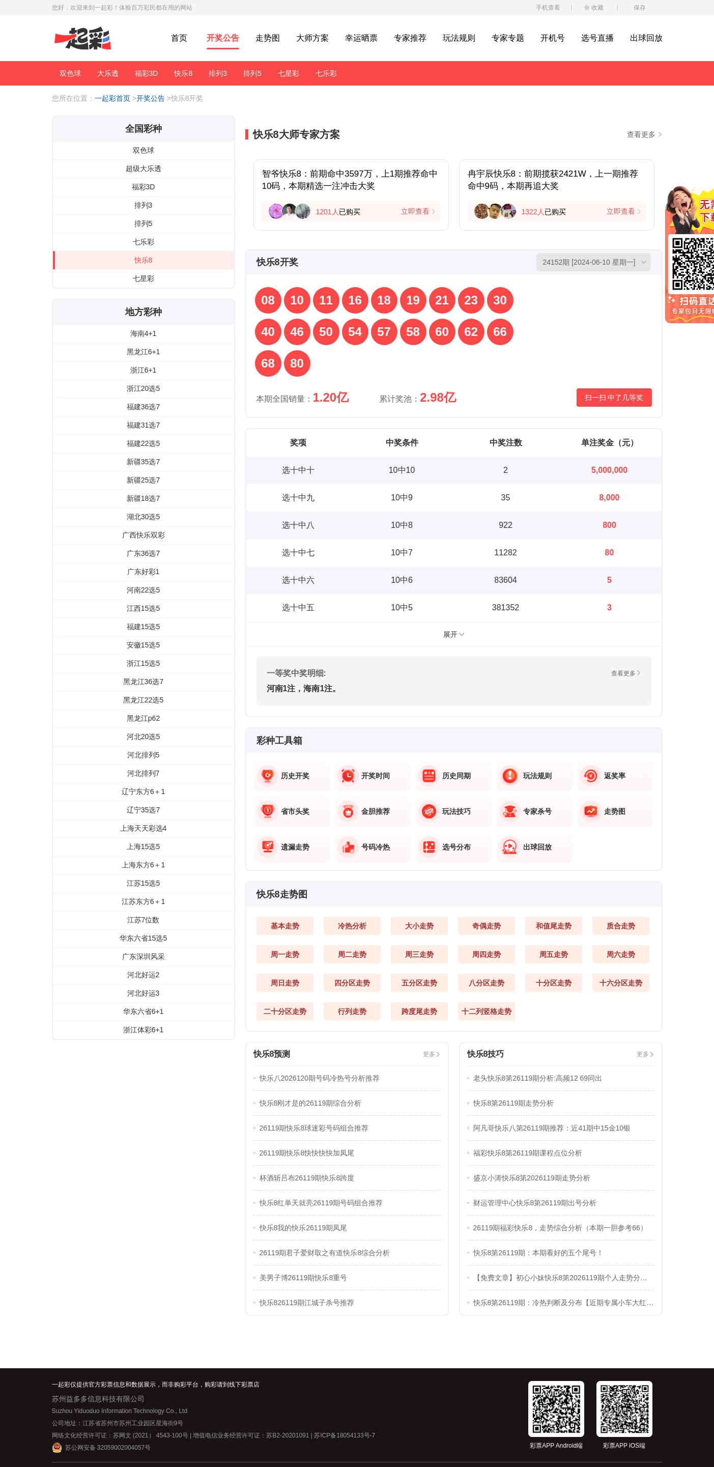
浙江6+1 (143, 370)
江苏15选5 (143, 883)
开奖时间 (375, 776)
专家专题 (508, 38)
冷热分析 (352, 926)
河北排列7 (143, 773)
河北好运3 (143, 993)
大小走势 (419, 926)
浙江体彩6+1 (143, 1030)
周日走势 (285, 983)
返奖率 (614, 776)
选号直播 (597, 38)
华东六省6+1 (143, 1011)
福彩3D (146, 73)
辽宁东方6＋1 (143, 791)
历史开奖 (295, 776)
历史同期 (456, 776)
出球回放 (646, 38)
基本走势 (285, 926)
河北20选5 (143, 736)
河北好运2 (143, 975)
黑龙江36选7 (143, 682)
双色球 (70, 73)
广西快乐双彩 (143, 535)
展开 (450, 634)
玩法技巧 (456, 811)
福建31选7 (143, 425)
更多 (429, 1054)
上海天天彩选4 (143, 828)
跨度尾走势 (419, 1011)
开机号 (552, 38)
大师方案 (312, 38)
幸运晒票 (361, 38)
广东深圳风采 (143, 956)
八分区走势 (486, 983)
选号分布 (456, 847)
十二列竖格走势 (486, 1011)
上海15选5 (143, 846)
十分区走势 (554, 983)
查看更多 (641, 134)
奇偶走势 (486, 926)
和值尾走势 (554, 926)
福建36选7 (143, 407)
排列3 (218, 73)
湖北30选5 (143, 517)
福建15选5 (143, 627)
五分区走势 (419, 983)
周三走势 (419, 954)
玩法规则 (459, 38)
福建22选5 (143, 443)
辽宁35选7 (143, 810)
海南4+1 (143, 333)
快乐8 (183, 73)
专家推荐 (410, 38)
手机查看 (548, 7)
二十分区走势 (285, 1011)
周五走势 (553, 954)
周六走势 (621, 954)
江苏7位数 (143, 920)
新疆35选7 (143, 462)
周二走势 (352, 954)
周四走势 (486, 954)
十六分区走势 (620, 983)
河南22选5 (143, 590)
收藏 (597, 7)
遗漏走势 (295, 847)
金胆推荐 (375, 811)
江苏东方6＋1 (143, 901)
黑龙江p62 (143, 718)
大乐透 (108, 73)
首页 (179, 38)
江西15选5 (143, 608)
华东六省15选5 (143, 938)
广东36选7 (143, 553)
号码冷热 (375, 847)
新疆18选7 (143, 498)
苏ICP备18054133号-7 (344, 1435)
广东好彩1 (143, 572)
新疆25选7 (143, 480)
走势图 (267, 38)
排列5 (252, 73)
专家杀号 (537, 811)
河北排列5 (143, 755)
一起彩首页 (112, 98)
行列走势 (352, 1011)
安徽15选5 (143, 645)
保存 (640, 7)
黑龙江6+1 (143, 352)
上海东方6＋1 (143, 865)
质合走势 (621, 926)
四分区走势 (352, 983)
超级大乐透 (143, 168)
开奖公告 (223, 38)
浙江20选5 (143, 388)
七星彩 (288, 73)
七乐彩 (326, 73)
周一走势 (285, 954)
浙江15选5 (143, 663)
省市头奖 (295, 811)
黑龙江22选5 (143, 700)
